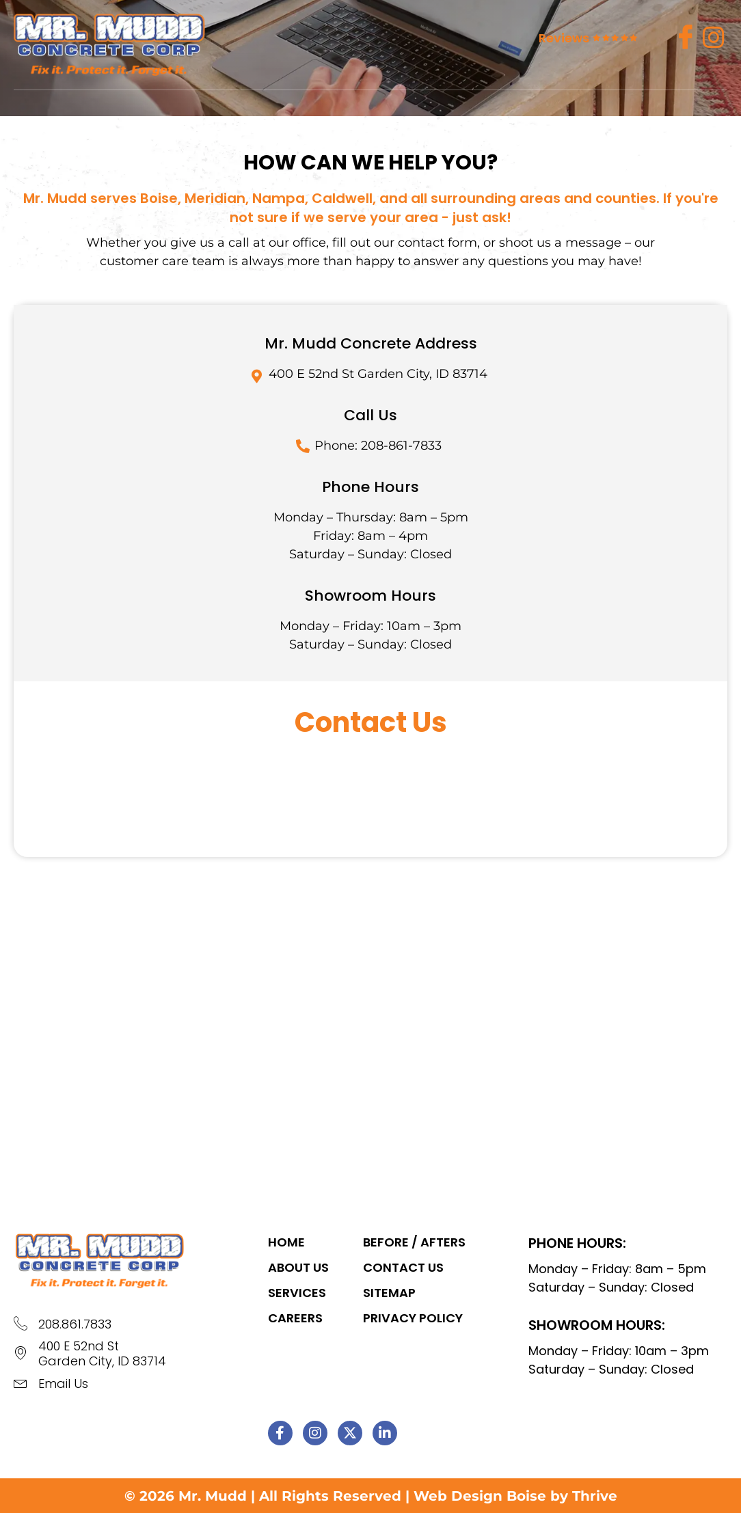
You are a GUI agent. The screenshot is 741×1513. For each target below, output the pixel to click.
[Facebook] (685, 37)
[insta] (714, 37)
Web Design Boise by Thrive (515, 1496)
